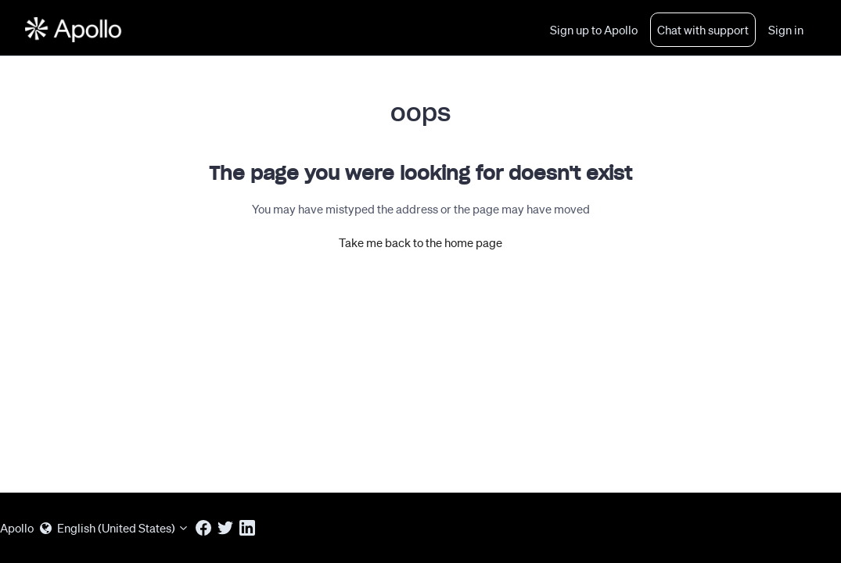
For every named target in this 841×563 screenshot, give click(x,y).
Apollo (17, 528)
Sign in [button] (785, 30)
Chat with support (703, 30)
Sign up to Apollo (594, 30)
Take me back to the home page (420, 242)
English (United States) (114, 528)
